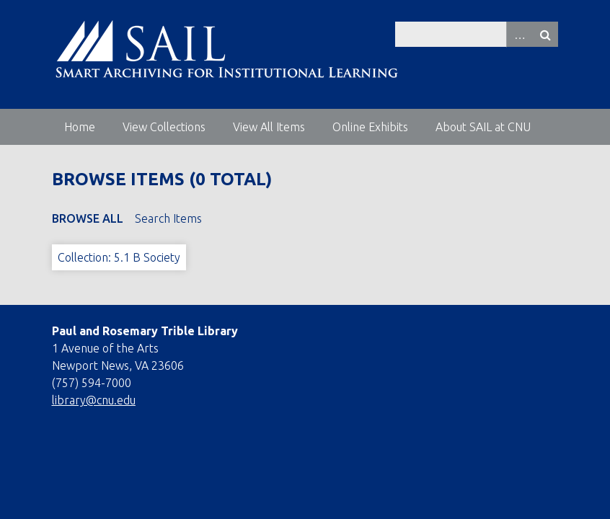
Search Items (168, 218)
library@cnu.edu (94, 400)
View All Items (269, 126)
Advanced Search (519, 34)
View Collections (164, 126)
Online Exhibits (370, 126)
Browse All (87, 218)
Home (79, 126)
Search (545, 34)
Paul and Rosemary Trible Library (145, 330)
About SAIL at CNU (483, 126)
